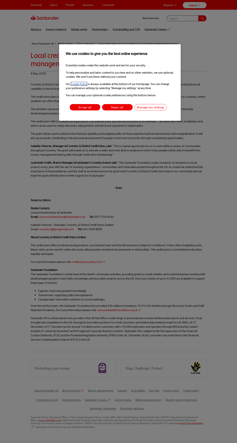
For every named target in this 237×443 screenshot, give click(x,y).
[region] (120, 82)
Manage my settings (150, 107)
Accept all (84, 107)
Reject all (117, 107)
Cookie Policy (79, 84)
